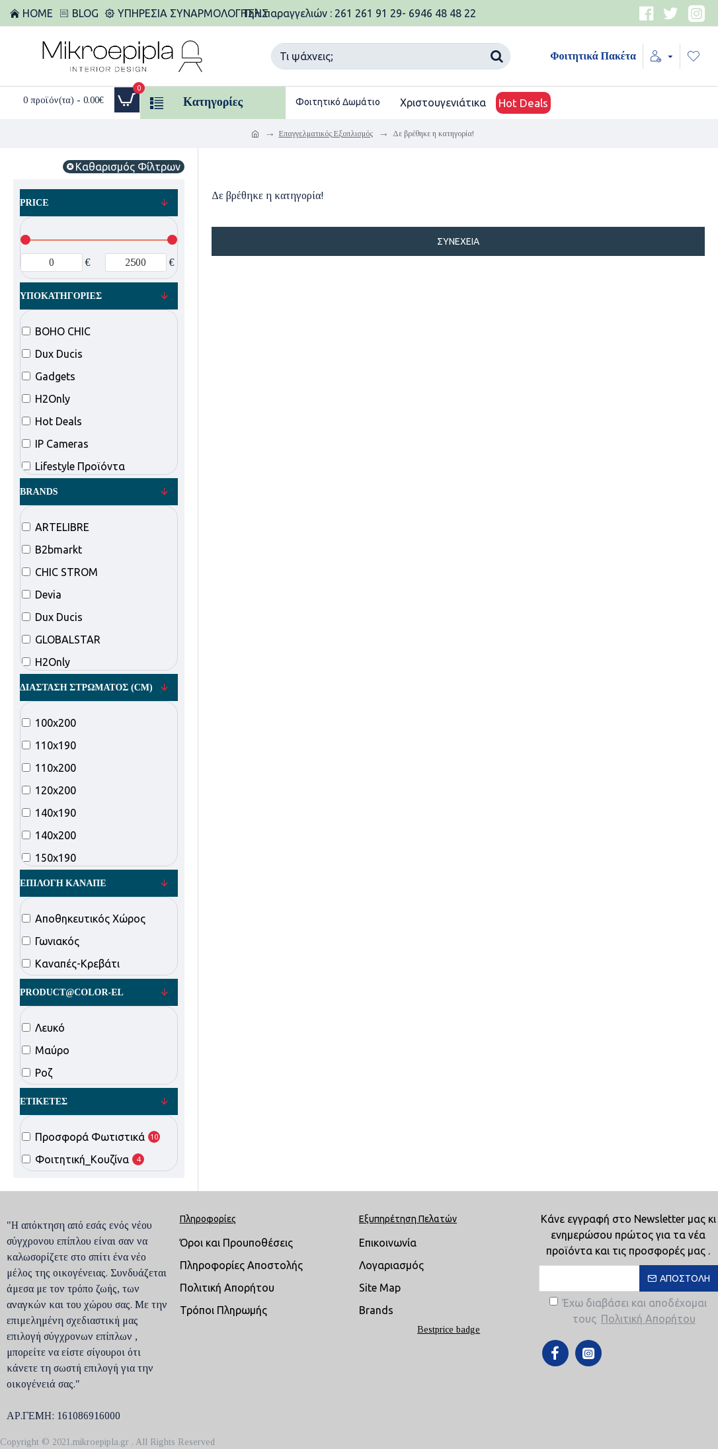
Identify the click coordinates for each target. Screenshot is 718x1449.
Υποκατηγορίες (61, 296)
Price (34, 203)
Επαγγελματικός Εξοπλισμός (326, 133)
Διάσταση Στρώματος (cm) (86, 687)
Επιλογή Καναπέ (63, 883)
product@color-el (72, 992)
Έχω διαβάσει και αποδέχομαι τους (628, 1312)
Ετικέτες (43, 1101)
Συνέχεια (458, 241)
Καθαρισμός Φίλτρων (127, 167)
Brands (39, 492)
